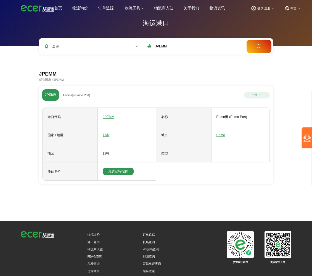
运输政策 (94, 271)
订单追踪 (106, 8)
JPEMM (108, 117)
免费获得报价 (118, 171)
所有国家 (45, 79)
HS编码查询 (151, 249)
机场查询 (149, 242)
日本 (106, 135)
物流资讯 (217, 8)
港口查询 (94, 242)
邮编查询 (149, 256)
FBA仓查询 (95, 256)
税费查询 (94, 263)
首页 (58, 8)
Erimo (220, 135)
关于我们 (191, 8)
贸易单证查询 (152, 263)
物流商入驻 (163, 8)
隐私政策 (149, 271)
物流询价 (80, 8)
